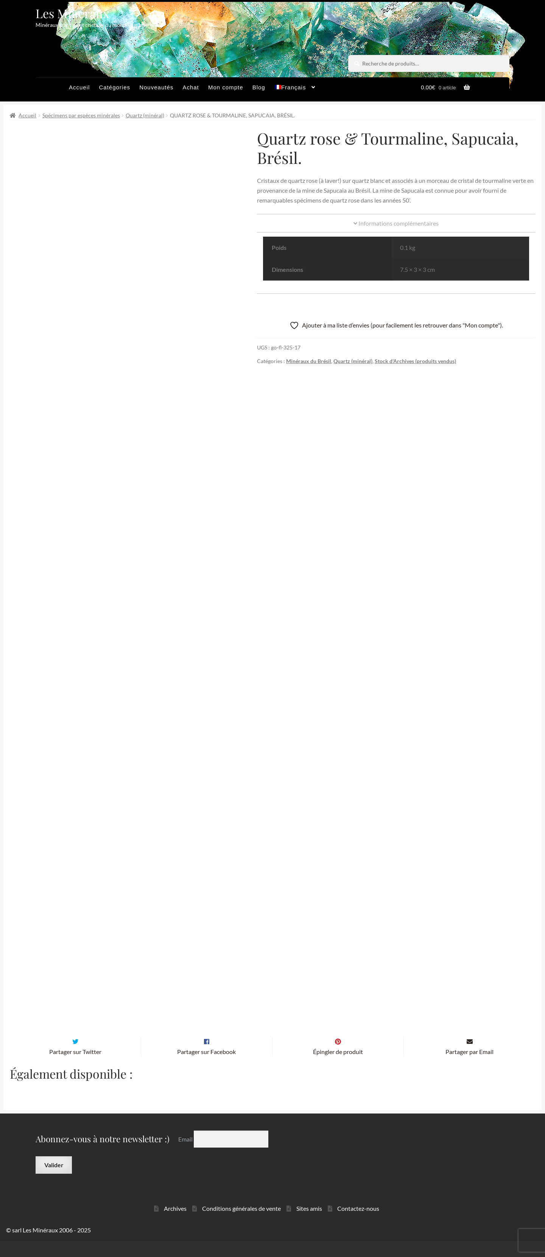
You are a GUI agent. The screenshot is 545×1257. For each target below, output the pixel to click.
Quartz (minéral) (145, 115)
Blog (258, 87)
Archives (175, 1224)
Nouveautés (156, 87)
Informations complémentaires (396, 223)
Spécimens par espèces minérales (81, 115)
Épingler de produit (338, 1067)
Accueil (79, 87)
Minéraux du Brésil (308, 361)
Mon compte (225, 87)
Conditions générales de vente (241, 1224)
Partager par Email (469, 1067)
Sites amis (309, 1224)
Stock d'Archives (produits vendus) (415, 361)
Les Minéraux (72, 13)
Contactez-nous (358, 1224)
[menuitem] (295, 89)
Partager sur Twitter (75, 1067)
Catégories (114, 87)
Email (186, 1155)
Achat (190, 87)
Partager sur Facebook (206, 1067)
